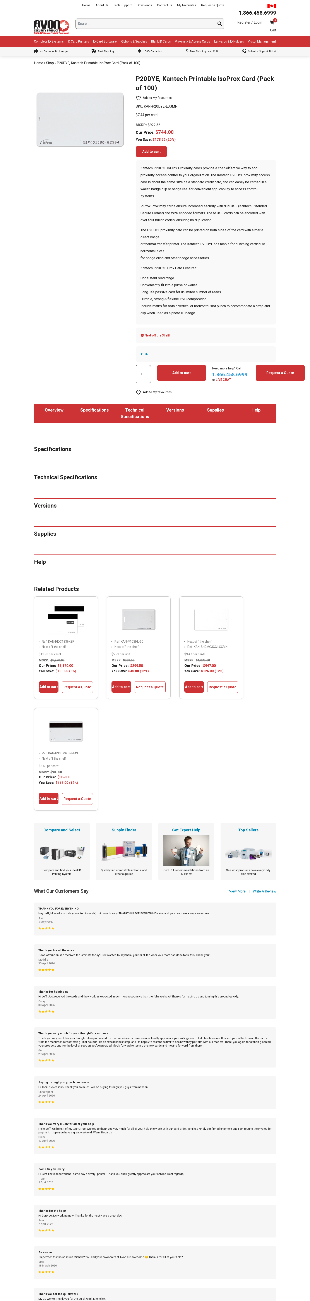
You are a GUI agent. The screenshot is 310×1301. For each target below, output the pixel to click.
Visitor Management (262, 41)
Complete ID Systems (49, 41)
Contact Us (164, 5)
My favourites (186, 5)
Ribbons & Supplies (134, 41)
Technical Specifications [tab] (135, 413)
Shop (50, 63)
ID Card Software (105, 41)
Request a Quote (212, 5)
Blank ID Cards (161, 41)
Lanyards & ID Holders (229, 41)
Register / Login (249, 22)
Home (86, 5)
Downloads (144, 5)
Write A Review (264, 780)
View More (237, 780)
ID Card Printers (78, 41)
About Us (102, 5)
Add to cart (151, 151)
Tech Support (122, 5)
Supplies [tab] (215, 410)
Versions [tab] (175, 410)
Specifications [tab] (94, 410)
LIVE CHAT (223, 379)
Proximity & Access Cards (192, 41)
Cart (273, 30)
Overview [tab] (54, 410)
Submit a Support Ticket (259, 51)
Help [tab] (256, 410)
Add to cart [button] (46, 682)
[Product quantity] (143, 374)
